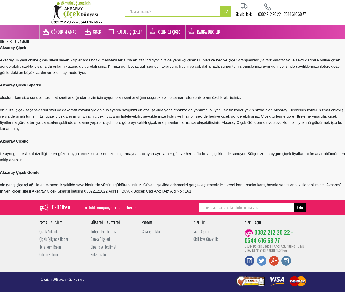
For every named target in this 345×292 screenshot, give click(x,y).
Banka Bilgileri (100, 239)
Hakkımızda (98, 254)
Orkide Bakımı (48, 254)
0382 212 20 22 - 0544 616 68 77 (282, 13)
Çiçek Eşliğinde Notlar (53, 239)
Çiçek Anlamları (50, 231)
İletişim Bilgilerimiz (103, 231)
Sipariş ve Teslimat (103, 247)
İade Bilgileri (201, 231)
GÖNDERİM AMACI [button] (64, 32)
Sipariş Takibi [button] (244, 13)
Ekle (300, 207)
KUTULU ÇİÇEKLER (130, 32)
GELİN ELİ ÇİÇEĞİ (170, 32)
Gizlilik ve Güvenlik (205, 239)
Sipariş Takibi (151, 231)
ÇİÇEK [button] (97, 32)
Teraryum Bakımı (50, 247)
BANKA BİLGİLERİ (209, 32)
